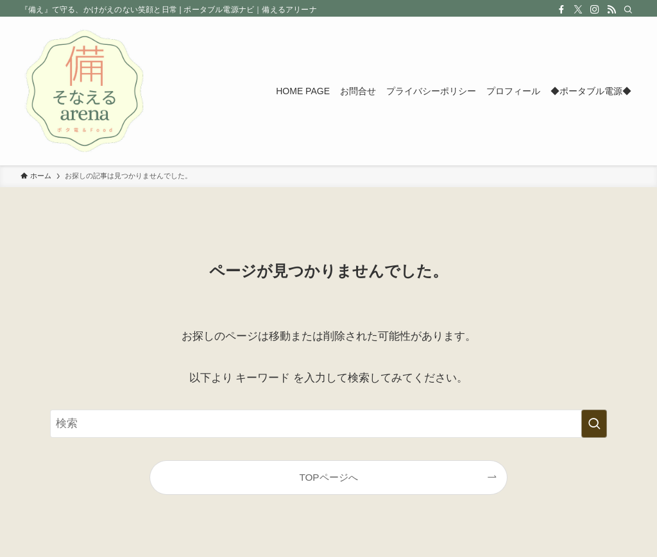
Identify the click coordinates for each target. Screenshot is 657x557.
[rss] (611, 10)
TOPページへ (328, 477)
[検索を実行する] (594, 424)
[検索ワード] (328, 424)
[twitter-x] (578, 10)
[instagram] (594, 10)
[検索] (628, 10)
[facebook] (561, 10)
